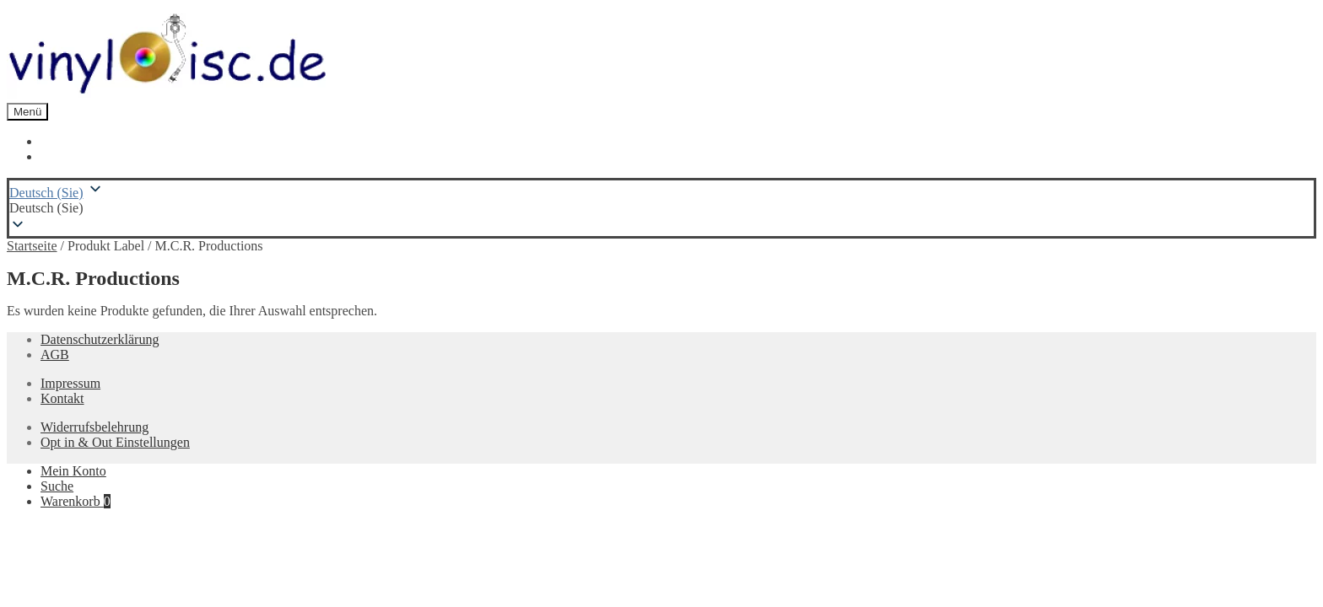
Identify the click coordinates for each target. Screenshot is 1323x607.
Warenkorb (75, 501)
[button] (661, 208)
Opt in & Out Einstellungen (115, 442)
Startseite (32, 246)
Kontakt (62, 398)
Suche (56, 486)
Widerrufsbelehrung (94, 427)
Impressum (70, 383)
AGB (54, 354)
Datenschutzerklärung (99, 339)
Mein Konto (73, 471)
